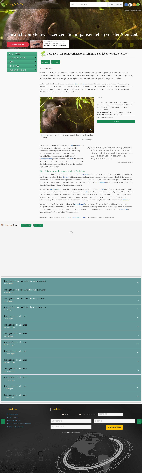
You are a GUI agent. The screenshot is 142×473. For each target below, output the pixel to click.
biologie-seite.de (22, 53)
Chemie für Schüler (15, 427)
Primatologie (55, 62)
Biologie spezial (22, 65)
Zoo (86, 89)
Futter (65, 177)
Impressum (12, 414)
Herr (66, 414)
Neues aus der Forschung (22, 69)
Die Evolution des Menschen (19, 424)
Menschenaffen (46, 159)
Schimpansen (79, 84)
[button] (138, 4)
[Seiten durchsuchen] (89, 4)
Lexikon (22, 61)
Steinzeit (125, 200)
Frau (83, 414)
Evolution (80, 171)
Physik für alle (13, 421)
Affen (71, 159)
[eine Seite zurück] (3, 421)
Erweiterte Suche (115, 4)
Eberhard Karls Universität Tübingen (76, 218)
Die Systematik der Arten (22, 57)
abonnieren (114, 427)
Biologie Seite (14, 4)
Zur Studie (115, 122)
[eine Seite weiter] (139, 421)
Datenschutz (13, 417)
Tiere (88, 192)
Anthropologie (46, 62)
